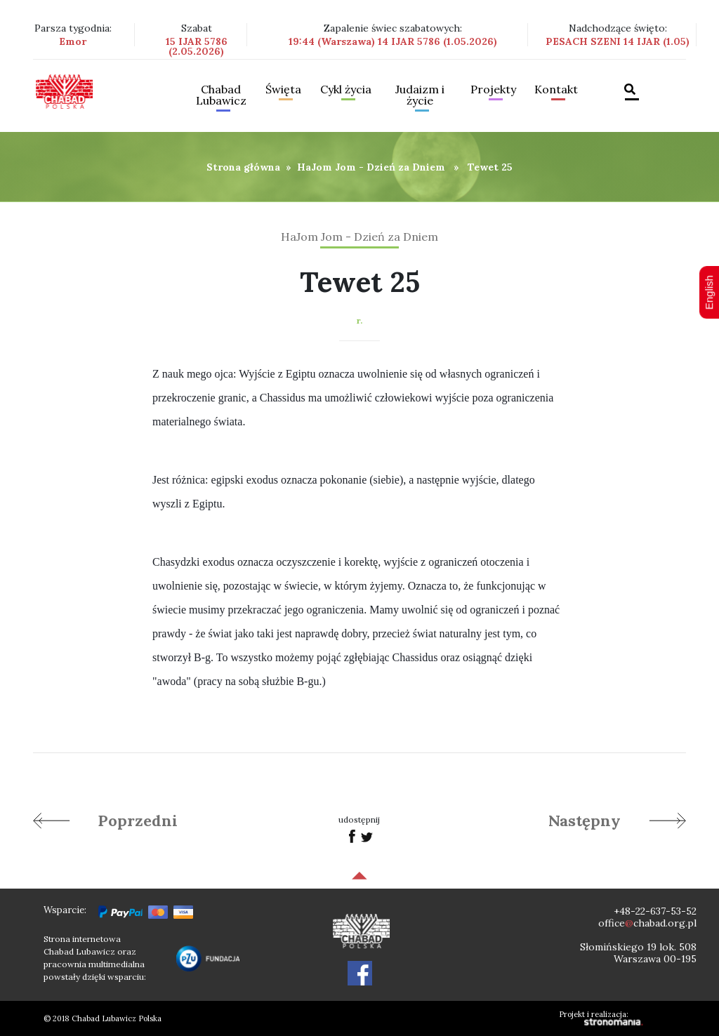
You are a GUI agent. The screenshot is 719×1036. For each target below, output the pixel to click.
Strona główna (243, 167)
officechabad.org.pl (647, 923)
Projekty (493, 90)
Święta (283, 90)
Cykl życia (345, 90)
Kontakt (556, 90)
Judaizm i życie (419, 95)
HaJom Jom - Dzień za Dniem (371, 167)
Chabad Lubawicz (221, 95)
